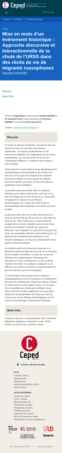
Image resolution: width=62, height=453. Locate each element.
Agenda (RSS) (20, 378)
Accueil (6, 19)
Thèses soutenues (35, 19)
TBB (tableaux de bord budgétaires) (29, 419)
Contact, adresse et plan (31, 364)
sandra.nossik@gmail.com (26, 127)
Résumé (6, 91)
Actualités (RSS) (21, 375)
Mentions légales (45, 446)
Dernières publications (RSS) (26, 384)
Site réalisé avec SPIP (19, 446)
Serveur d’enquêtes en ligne (26, 416)
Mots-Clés (8, 96)
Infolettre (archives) (22, 411)
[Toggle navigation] (6, 13)
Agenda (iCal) (20, 381)
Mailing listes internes (23, 408)
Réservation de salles (23, 405)
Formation (17, 19)
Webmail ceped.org (22, 402)
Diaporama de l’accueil (24, 413)
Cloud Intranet (20, 399)
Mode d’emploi (20, 387)
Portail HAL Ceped (22, 396)
